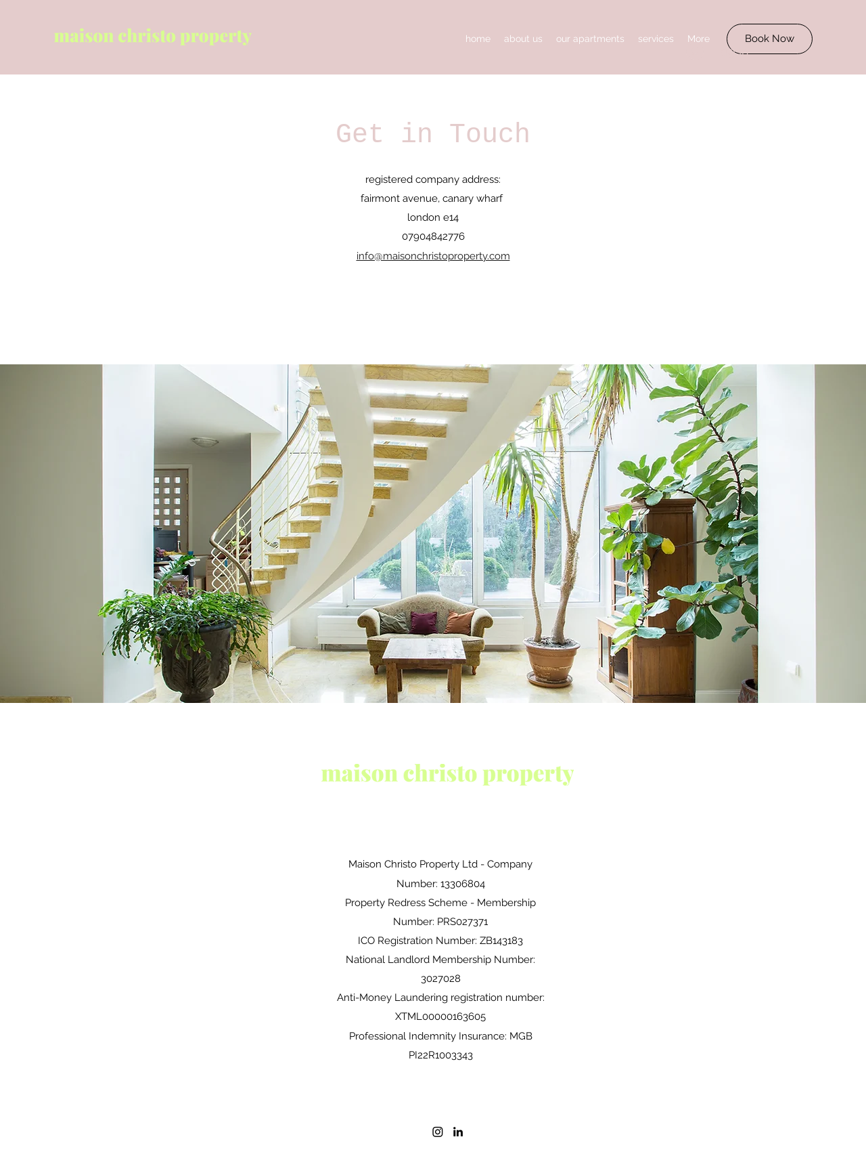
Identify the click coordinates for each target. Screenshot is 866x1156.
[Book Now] (770, 39)
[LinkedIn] (458, 1131)
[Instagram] (438, 1131)
